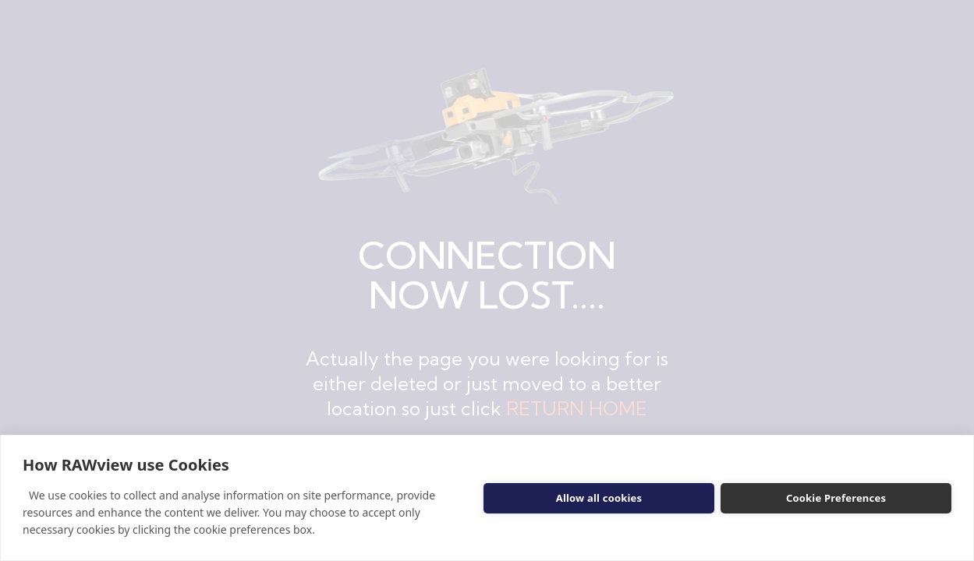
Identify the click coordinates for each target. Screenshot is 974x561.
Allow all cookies (599, 498)
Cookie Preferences (836, 498)
